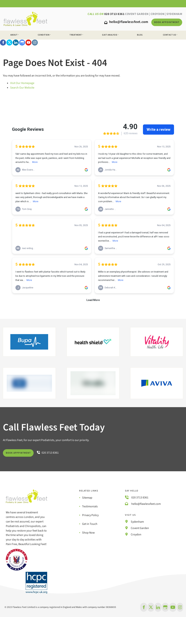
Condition (44, 34)
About (14, 34)
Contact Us (169, 34)
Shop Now (88, 533)
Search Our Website (22, 88)
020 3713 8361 (139, 497)
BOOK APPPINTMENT (15, 451)
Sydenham (137, 522)
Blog (140, 34)
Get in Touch (89, 524)
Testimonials (90, 506)
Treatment (76, 34)
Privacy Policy (90, 515)
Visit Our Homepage (22, 83)
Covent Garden (137, 14)
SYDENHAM (174, 14)
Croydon (158, 14)
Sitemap (87, 498)
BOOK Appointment (163, 20)
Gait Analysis (109, 34)
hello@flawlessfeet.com (146, 504)
